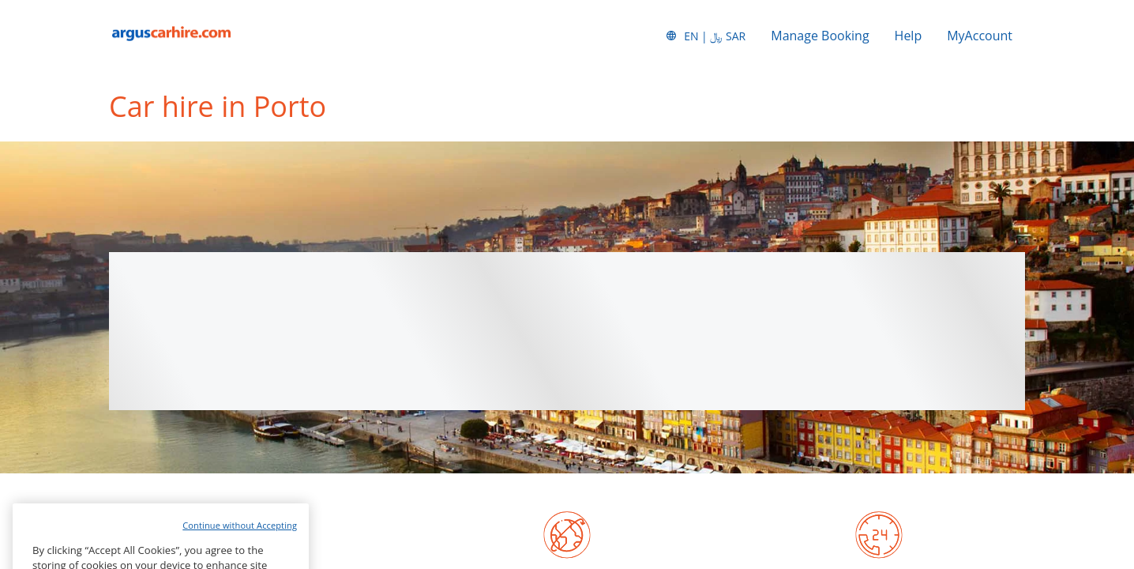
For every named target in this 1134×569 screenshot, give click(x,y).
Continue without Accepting (239, 544)
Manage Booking (820, 35)
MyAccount (979, 35)
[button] (705, 35)
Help (908, 35)
